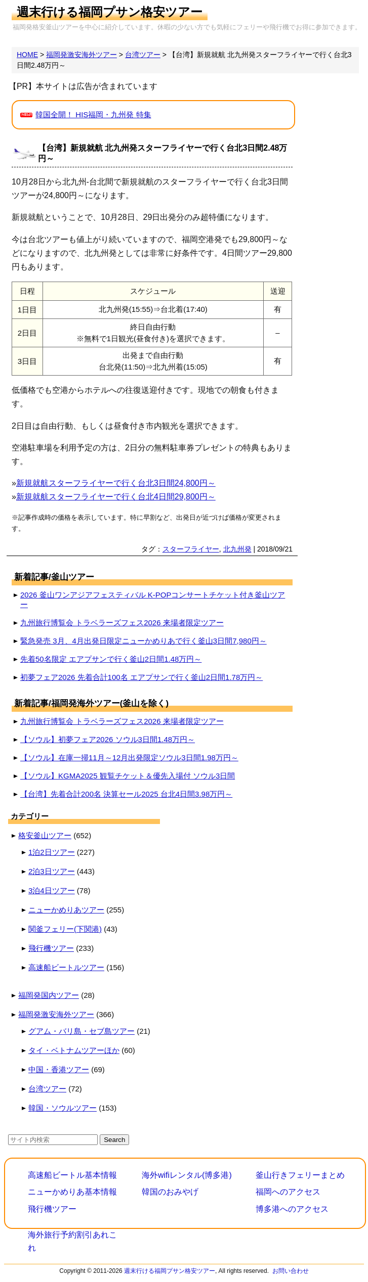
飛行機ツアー (51, 948)
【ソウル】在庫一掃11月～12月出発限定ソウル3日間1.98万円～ (129, 757)
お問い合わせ (290, 1270)
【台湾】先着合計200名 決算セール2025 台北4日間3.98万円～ (126, 794)
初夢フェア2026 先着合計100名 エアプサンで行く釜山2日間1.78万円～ (141, 677)
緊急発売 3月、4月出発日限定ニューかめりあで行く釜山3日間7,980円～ (143, 640)
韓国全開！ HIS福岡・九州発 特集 (93, 114)
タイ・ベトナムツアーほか (73, 1050)
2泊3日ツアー (51, 871)
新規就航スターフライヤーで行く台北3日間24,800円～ (116, 483)
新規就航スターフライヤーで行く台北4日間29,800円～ (116, 496)
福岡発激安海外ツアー (56, 1014)
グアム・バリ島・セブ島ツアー (81, 1031)
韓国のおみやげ (170, 1191)
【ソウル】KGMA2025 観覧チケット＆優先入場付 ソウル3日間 (127, 775)
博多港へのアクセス (292, 1209)
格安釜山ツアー (44, 835)
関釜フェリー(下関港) (65, 929)
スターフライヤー (190, 549)
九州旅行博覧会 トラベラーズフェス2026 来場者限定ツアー (122, 622)
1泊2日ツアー (51, 852)
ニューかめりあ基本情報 (72, 1191)
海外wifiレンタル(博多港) (187, 1175)
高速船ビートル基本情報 (72, 1175)
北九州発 (237, 549)
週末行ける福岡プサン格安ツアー (109, 12)
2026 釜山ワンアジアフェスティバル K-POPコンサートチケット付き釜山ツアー (152, 599)
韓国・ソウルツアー (62, 1108)
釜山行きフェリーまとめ (300, 1175)
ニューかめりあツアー (66, 909)
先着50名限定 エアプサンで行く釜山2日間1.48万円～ (110, 659)
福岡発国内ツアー (48, 995)
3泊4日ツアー (51, 890)
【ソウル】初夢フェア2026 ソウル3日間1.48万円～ (107, 739)
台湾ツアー (47, 1088)
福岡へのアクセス (288, 1191)
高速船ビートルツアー (66, 967)
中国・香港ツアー (58, 1069)
